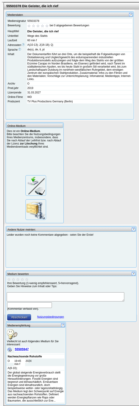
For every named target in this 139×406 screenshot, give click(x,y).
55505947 (22, 349)
